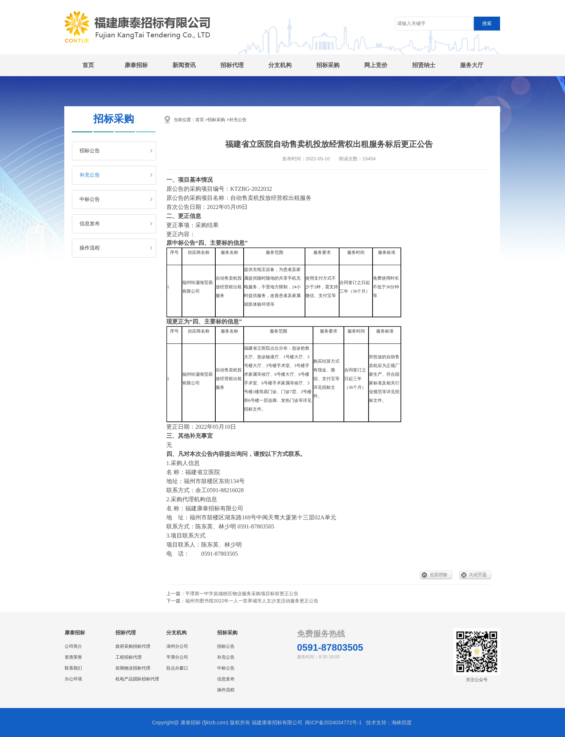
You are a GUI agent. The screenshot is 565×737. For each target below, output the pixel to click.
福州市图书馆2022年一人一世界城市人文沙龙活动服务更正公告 (251, 601)
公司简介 (73, 646)
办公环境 (73, 679)
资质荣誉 (73, 657)
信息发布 (90, 223)
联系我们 (73, 668)
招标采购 (328, 65)
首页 (88, 65)
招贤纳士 (423, 65)
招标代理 (232, 65)
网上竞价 (375, 65)
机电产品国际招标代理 (137, 679)
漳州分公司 (177, 646)
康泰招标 (136, 65)
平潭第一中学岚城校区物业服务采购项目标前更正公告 (241, 593)
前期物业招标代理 (132, 668)
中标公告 (90, 199)
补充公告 (90, 175)
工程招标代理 (128, 657)
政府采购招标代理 (132, 646)
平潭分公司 (177, 657)
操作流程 (90, 248)
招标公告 (90, 150)
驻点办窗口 (177, 668)
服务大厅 (471, 65)
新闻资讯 (184, 65)
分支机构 (280, 65)
